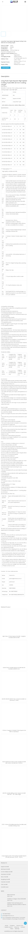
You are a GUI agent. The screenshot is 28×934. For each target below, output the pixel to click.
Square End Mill (5, 866)
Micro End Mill (4, 877)
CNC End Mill (4, 884)
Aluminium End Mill (5, 874)
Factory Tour (19, 925)
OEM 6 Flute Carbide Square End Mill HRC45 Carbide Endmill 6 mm (14, 668)
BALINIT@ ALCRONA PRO (16, 230)
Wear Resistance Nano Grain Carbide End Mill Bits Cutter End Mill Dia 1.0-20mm (14, 762)
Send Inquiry (5, 67)
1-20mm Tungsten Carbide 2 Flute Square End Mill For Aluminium (14, 731)
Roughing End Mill (5, 879)
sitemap (17, 928)
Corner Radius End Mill (6, 871)
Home (6, 925)
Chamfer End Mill (5, 882)
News (11, 928)
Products (12, 925)
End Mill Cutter (4, 887)
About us (16, 927)
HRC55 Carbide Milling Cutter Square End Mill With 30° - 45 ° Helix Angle (14, 793)
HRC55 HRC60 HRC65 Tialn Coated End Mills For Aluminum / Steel (14, 699)
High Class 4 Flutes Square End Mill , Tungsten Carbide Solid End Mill (14, 637)
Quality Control (8, 927)
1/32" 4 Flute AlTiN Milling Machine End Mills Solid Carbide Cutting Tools (14, 825)
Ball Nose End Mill (5, 869)
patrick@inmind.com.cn (8, 915)
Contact (23, 927)
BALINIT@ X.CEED (20, 230)
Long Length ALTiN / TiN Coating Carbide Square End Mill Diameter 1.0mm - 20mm (14, 856)
